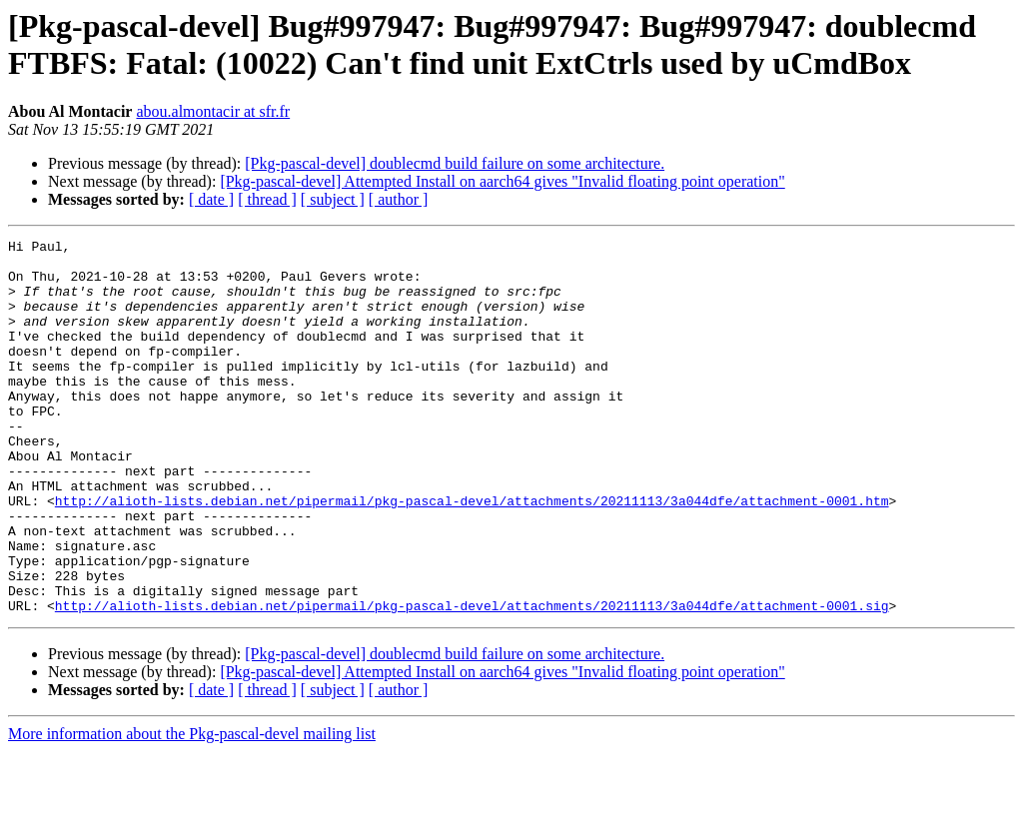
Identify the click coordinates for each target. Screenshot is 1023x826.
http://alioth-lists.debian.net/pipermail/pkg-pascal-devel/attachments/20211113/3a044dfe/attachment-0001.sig (472, 680)
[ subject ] (333, 199)
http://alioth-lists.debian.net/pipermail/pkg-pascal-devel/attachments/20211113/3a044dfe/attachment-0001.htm (472, 554)
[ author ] (399, 199)
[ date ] (211, 199)
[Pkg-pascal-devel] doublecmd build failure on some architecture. (454, 163)
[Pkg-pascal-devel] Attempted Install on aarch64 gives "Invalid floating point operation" (502, 181)
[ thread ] (267, 199)
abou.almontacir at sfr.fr (213, 111)
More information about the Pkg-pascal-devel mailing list (192, 808)
